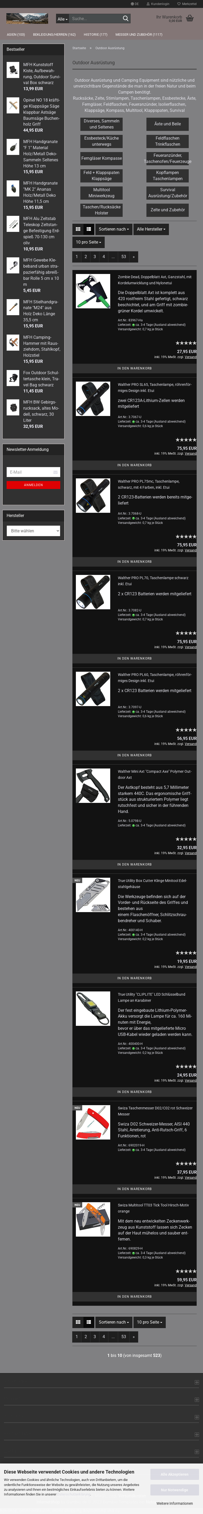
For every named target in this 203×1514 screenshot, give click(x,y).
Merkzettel (187, 4)
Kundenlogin (158, 4)
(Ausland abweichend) (170, 325)
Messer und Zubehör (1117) (139, 34)
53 (123, 256)
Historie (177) (96, 34)
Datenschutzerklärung (73, 1494)
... (113, 256)
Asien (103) (16, 34)
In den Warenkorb (134, 368)
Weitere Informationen (174, 1503)
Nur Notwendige (174, 1490)
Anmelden (33, 485)
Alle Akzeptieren (174, 1474)
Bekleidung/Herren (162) (54, 34)
